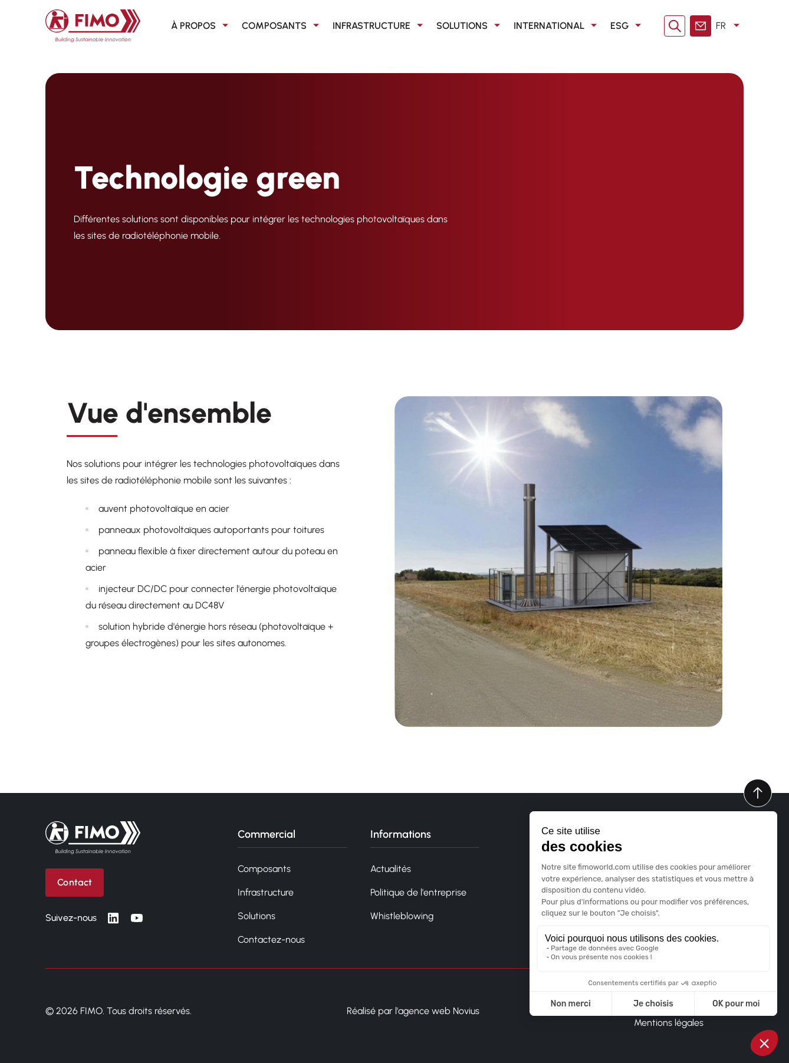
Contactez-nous (271, 939)
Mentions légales (668, 1022)
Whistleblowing (401, 916)
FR (730, 26)
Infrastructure (380, 26)
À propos (201, 26)
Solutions (470, 26)
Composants (282, 26)
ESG (627, 26)
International (557, 26)
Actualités (390, 868)
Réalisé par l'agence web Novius (413, 1010)
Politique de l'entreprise (418, 892)
